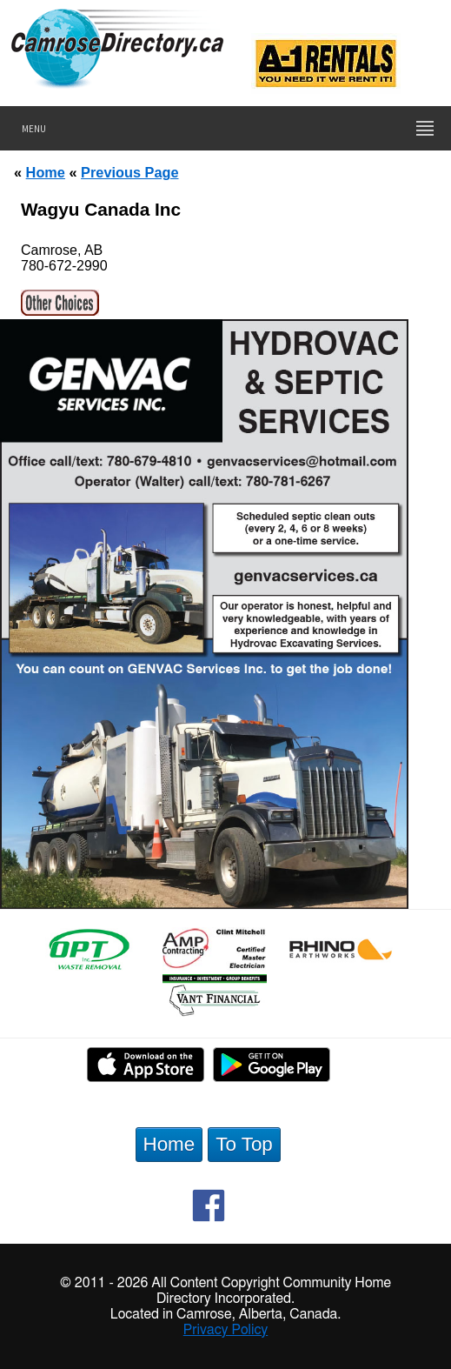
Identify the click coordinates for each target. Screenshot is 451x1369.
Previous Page (129, 172)
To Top (244, 1144)
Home (45, 172)
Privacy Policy (226, 1330)
